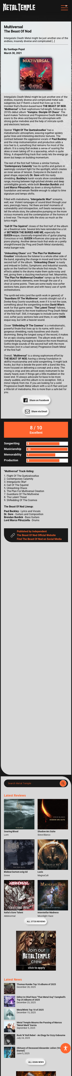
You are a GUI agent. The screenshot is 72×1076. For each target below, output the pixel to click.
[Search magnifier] (63, 783)
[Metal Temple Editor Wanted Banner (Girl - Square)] (36, 969)
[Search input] (33, 783)
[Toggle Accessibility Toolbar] (65, 1048)
